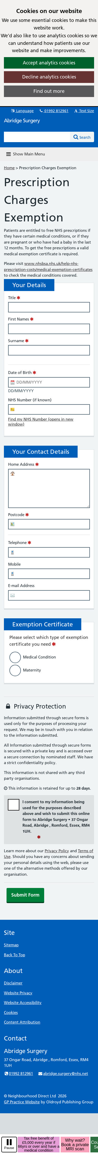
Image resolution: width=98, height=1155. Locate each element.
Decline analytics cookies (49, 77)
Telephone (17, 542)
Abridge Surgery (22, 120)
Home (9, 167)
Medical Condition (39, 656)
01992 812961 (53, 110)
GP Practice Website (22, 1101)
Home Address (21, 464)
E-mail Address (21, 585)
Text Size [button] (83, 110)
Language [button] (22, 110)
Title (12, 297)
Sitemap (11, 944)
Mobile (14, 564)
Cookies (11, 1012)
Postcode (16, 514)
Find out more (49, 91)
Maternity (32, 669)
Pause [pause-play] (9, 1148)
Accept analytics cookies (49, 63)
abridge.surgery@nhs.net (63, 1073)
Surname (16, 340)
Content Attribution (22, 1022)
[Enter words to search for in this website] (37, 137)
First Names (18, 319)
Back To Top (14, 954)
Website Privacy (18, 992)
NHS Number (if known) (29, 399)
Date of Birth (20, 372)
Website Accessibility (23, 1002)
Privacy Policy (57, 850)
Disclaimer (13, 983)
